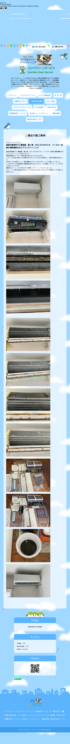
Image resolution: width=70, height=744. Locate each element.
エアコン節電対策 (44, 95)
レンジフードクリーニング (22, 107)
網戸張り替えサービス (34, 119)
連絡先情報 (56, 113)
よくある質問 (39, 107)
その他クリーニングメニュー (38, 113)
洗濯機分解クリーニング (17, 113)
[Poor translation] (5, 8)
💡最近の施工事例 (36, 101)
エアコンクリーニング (27, 95)
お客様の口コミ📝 (20, 101)
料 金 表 (58, 95)
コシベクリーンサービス (30, 730)
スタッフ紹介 (50, 101)
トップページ (11, 95)
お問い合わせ (57, 47)
